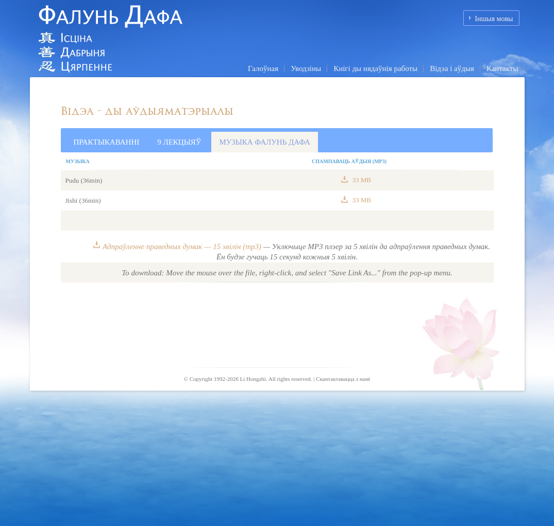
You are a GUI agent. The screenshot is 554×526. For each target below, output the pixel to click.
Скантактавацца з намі (343, 379)
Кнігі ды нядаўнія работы (375, 68)
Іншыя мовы (494, 19)
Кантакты (502, 68)
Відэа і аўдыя (452, 68)
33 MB (360, 180)
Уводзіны (306, 68)
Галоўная (263, 68)
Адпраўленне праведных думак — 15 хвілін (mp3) (182, 246)
